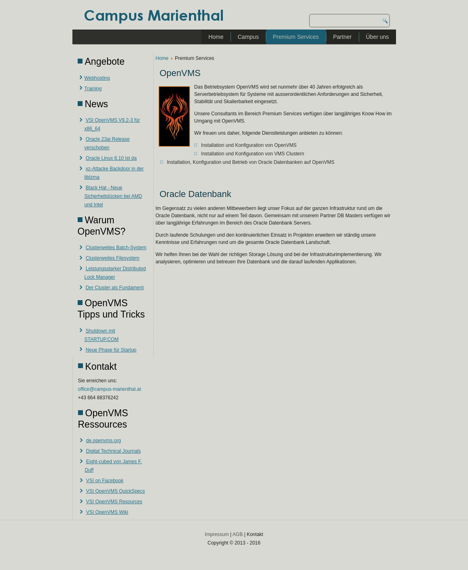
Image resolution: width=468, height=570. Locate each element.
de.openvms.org (103, 440)
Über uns (377, 37)
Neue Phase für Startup (111, 350)
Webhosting (97, 78)
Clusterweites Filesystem (113, 258)
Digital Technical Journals (113, 451)
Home (215, 37)
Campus (248, 37)
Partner (342, 37)
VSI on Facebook (104, 480)
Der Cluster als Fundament (115, 287)
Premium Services (296, 37)
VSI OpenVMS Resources (114, 501)
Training (93, 88)
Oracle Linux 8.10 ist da (111, 158)
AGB (238, 534)
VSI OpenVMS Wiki (107, 512)
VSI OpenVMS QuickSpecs (115, 491)
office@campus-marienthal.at (109, 389)
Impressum (217, 534)
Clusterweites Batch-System (116, 247)
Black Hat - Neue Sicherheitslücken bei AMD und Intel (113, 196)
